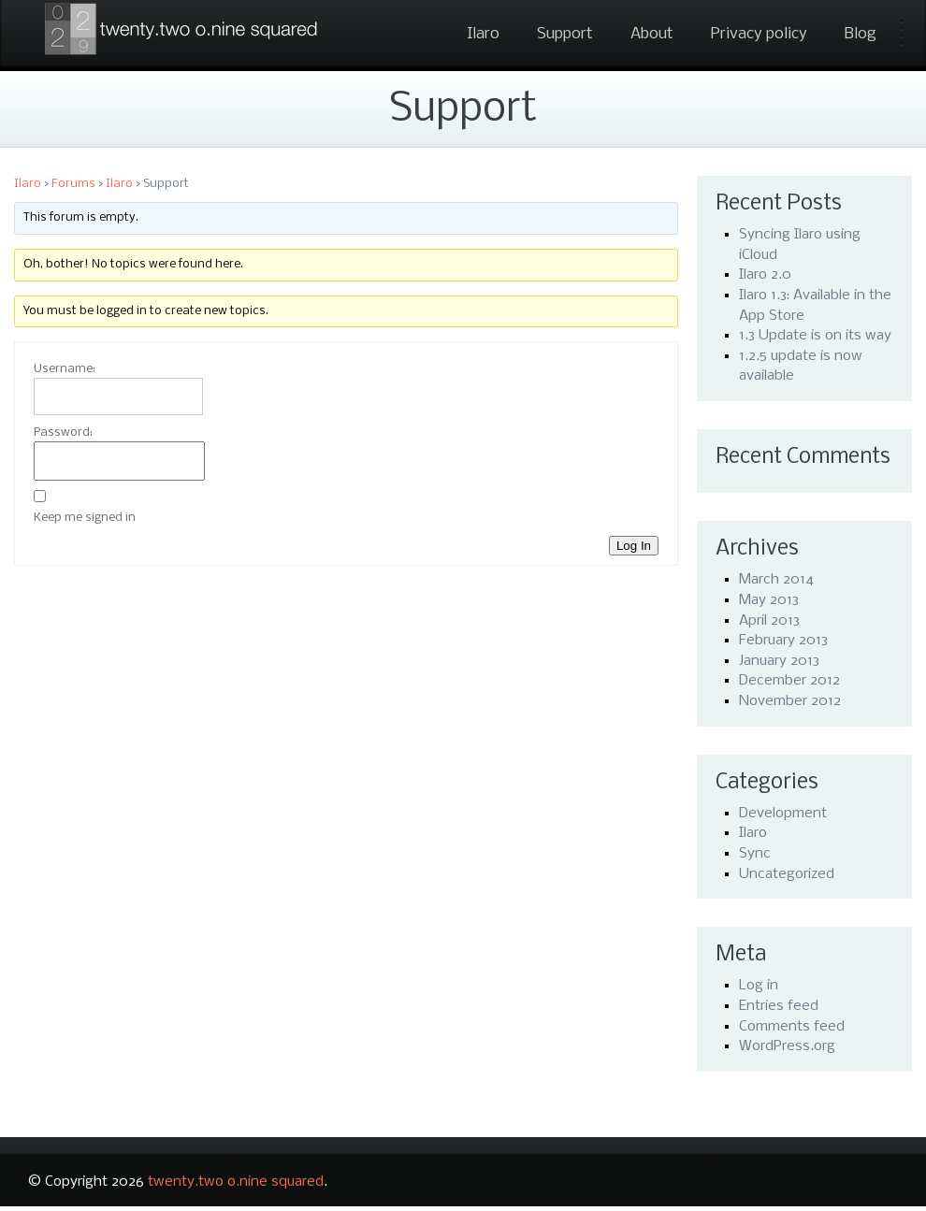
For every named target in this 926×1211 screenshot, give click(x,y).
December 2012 (789, 680)
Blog (860, 34)
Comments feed (792, 1026)
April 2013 (769, 620)
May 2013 (769, 600)
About (651, 34)
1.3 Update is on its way (815, 335)
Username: (64, 369)
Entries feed (778, 1006)
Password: (63, 432)
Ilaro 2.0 (765, 274)
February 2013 (783, 640)
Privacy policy (759, 34)
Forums (73, 184)
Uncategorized (786, 874)
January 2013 (779, 661)
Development (783, 813)
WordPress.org (787, 1046)
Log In (633, 546)
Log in (758, 985)
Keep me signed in (85, 518)
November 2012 (790, 701)
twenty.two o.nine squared (236, 1182)
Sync (755, 853)
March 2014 (776, 579)
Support (565, 34)
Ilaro (483, 34)
